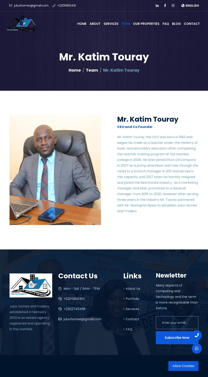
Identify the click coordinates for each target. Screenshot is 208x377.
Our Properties (146, 24)
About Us (131, 288)
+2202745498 (72, 309)
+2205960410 (64, 5)
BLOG (176, 24)
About (95, 24)
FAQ (165, 24)
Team (125, 24)
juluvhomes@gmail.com (29, 5)
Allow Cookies (183, 366)
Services (111, 24)
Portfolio (131, 298)
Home (82, 24)
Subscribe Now (177, 337)
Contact (192, 24)
